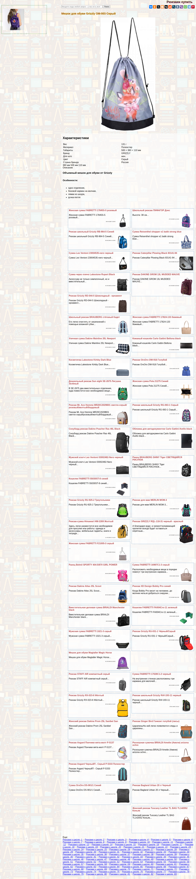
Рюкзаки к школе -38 (143, 854)
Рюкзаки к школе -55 (155, 862)
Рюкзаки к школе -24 (73, 849)
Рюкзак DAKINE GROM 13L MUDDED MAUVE (156, 274)
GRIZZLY (125, 153)
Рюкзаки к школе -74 (85, 872)
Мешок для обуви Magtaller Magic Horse (90, 652)
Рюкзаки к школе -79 (73, 874)
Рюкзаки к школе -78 (178, 872)
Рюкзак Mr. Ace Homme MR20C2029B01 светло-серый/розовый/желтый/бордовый (98, 406)
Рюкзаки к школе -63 (85, 867)
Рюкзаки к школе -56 (178, 862)
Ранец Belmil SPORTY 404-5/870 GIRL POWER (93, 565)
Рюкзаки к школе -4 (138, 839)
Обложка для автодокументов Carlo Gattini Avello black (162, 429)
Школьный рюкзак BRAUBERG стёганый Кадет (94, 317)
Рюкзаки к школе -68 (73, 869)
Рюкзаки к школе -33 (155, 852)
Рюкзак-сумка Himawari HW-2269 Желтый (91, 521)
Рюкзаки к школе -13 (78, 844)
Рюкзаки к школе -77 (155, 872)
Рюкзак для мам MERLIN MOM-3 (149, 500)
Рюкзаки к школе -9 (116, 842)
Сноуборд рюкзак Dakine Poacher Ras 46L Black (94, 429)
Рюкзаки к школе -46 (73, 859)
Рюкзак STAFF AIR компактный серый (89, 674)
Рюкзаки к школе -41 (85, 857)
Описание (68, 167)
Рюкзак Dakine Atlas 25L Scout (85, 586)
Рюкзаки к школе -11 (162, 842)
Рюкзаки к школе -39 (166, 854)
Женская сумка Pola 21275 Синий (150, 381)
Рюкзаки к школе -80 (96, 874)
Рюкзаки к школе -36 (96, 854)
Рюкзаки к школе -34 (178, 852)
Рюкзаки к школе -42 (109, 857)
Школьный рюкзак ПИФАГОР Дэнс (151, 210)
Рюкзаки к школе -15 (125, 844)
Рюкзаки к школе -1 (72, 839)
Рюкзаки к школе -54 (132, 862)
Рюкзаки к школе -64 (109, 867)
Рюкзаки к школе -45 (178, 857)
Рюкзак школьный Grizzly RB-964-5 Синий (91, 232)
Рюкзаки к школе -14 (102, 844)
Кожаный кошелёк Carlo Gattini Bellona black (156, 338)
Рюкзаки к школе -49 (143, 859)
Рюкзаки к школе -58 (96, 864)
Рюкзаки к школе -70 (119, 869)
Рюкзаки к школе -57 (73, 864)
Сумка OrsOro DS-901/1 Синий (85, 785)
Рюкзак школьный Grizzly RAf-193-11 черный (156, 695)
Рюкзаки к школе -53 (109, 862)
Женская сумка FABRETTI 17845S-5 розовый (93, 210)
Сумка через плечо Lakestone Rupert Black (92, 274)
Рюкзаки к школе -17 (171, 844)
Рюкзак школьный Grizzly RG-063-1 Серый (155, 405)
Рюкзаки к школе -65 (132, 867)
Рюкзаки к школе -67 (178, 867)
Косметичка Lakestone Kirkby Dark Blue (90, 360)
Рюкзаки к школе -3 (116, 839)
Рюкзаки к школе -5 (161, 839)
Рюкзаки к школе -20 (110, 847)
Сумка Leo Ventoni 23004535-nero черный (91, 253)
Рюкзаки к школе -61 (166, 864)
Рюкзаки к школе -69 (96, 869)
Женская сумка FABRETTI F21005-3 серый (91, 543)
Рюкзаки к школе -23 (180, 847)
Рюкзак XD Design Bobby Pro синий (151, 586)
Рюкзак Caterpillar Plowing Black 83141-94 (154, 253)
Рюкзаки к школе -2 (94, 839)
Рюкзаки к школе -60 (143, 864)
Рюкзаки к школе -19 (87, 847)
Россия (124, 162)
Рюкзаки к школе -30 (85, 852)
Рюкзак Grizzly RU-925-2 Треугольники (89, 500)
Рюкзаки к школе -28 (166, 849)
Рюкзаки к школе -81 (119, 874)
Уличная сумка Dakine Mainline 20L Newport (92, 338)
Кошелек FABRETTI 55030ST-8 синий (88, 478)
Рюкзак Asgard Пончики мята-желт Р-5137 (91, 742)
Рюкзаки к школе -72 (166, 869)
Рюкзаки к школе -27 (143, 849)
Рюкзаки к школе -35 (73, 854)
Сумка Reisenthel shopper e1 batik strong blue (156, 232)
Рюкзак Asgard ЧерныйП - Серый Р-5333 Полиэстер (97, 764)
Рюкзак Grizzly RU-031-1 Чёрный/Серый (153, 631)
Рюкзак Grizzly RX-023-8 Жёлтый (86, 695)
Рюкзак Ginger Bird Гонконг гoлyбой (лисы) (155, 721)
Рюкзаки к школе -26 (119, 849)
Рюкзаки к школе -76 (132, 872)
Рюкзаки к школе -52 (85, 862)
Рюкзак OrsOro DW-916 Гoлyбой (149, 360)
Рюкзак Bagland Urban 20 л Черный (151, 785)
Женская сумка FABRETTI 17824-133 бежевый (157, 317)
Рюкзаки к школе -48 (119, 859)
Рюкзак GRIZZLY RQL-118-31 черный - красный (157, 521)
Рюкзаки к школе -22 (157, 847)
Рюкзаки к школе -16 (148, 844)
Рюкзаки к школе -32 (132, 852)
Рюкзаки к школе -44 (155, 857)
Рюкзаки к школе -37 (119, 854)
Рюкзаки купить (181, 2)
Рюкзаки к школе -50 (166, 859)
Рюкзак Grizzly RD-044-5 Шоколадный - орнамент (95, 296)
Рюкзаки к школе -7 (72, 842)
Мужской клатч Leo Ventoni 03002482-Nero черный (96, 457)
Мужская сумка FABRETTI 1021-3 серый (90, 631)
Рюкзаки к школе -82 (143, 874)
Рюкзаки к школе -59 (119, 864)
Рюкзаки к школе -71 (143, 869)
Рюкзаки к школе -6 (183, 839)
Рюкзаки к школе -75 (109, 872)
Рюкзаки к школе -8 (94, 842)
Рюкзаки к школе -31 (109, 852)
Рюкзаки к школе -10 (139, 842)
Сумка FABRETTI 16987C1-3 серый (151, 565)
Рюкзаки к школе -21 (134, 847)
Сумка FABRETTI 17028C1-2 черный (151, 674)
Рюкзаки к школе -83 (166, 874)
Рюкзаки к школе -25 (96, 849)
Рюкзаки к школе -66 (155, 867)
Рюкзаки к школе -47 (96, 859)
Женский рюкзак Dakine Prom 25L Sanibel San (93, 721)
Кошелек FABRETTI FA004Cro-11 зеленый (154, 607)
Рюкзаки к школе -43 (132, 857)
